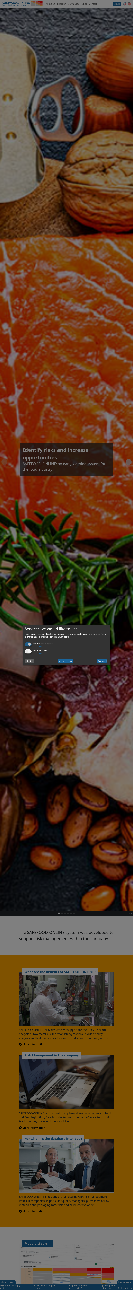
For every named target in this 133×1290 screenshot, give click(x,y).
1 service (37, 646)
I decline (29, 661)
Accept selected (66, 661)
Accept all (102, 661)
